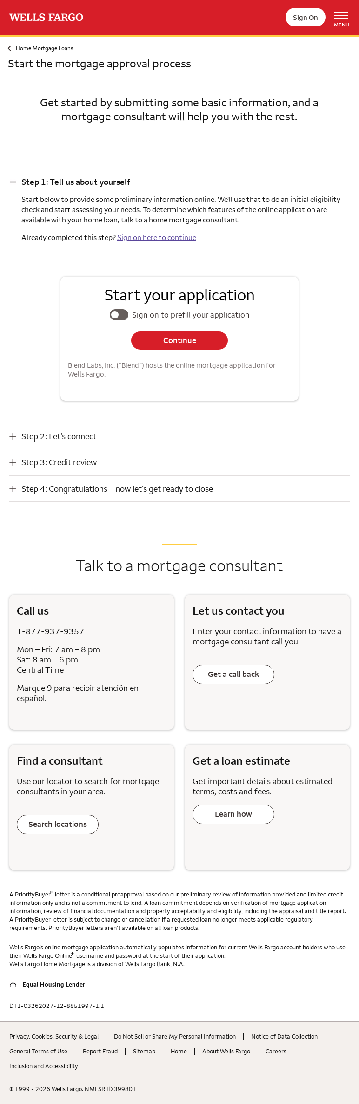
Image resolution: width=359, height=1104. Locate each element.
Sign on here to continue (156, 237)
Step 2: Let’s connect (58, 436)
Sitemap (144, 1051)
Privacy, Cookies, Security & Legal (54, 1036)
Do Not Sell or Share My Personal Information (175, 1036)
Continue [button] (179, 340)
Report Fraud (100, 1051)
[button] (179, 182)
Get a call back (233, 674)
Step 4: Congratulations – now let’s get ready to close (117, 488)
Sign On (305, 17)
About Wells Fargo (226, 1051)
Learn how (233, 814)
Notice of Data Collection (284, 1036)
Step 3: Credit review (59, 462)
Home (179, 1051)
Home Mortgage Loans (44, 48)
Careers (276, 1051)
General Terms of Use (38, 1051)
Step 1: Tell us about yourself (75, 181)
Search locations (57, 824)
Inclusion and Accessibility (43, 1066)
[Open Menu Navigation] (344, 17)
